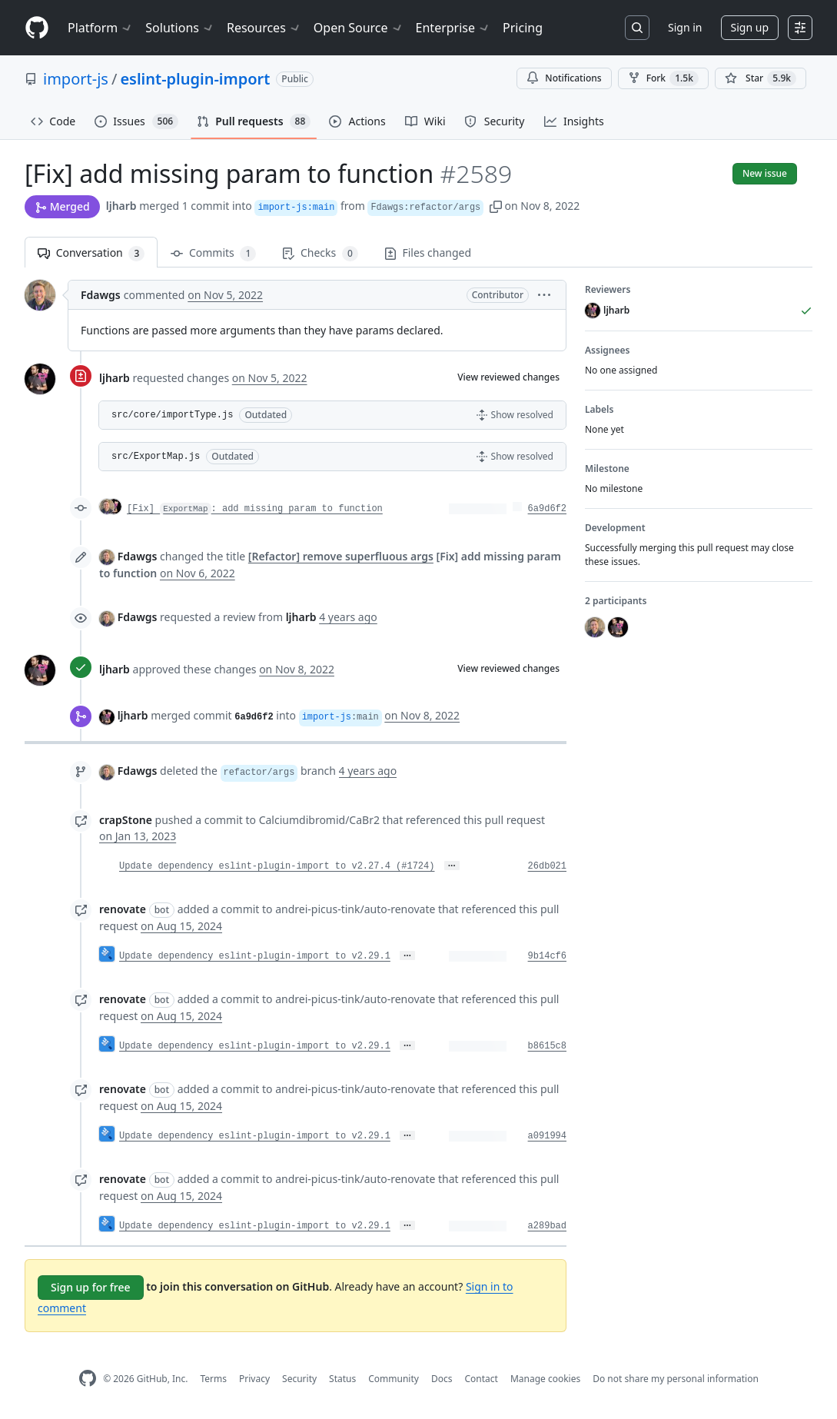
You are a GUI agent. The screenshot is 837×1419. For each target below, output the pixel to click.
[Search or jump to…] (637, 27)
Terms (213, 1378)
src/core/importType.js (172, 415)
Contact (480, 1378)
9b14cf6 (547, 956)
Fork (663, 78)
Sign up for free (91, 1287)
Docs (442, 1378)
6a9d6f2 (547, 508)
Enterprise (453, 27)
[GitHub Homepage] (87, 1378)
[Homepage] (37, 28)
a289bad (547, 1226)
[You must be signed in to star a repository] (760, 78)
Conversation (91, 253)
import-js (75, 78)
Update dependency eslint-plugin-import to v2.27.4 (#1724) (276, 866)
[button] (496, 206)
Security (299, 1378)
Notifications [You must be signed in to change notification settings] (563, 78)
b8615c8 (547, 1046)
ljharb (121, 205)
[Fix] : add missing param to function (255, 508)
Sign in (685, 27)
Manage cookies (545, 1378)
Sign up (750, 27)
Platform (100, 27)
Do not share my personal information (676, 1378)
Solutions (179, 27)
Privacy (254, 1378)
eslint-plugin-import (195, 78)
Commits (213, 253)
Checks (319, 253)
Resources (264, 27)
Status (342, 1378)
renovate (122, 909)
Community (393, 1378)
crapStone (125, 820)
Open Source (359, 27)
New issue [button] (764, 173)
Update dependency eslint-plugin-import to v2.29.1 (254, 956)
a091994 (547, 1136)
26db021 (547, 866)
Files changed (427, 252)
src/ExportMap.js (155, 456)
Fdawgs (101, 294)
